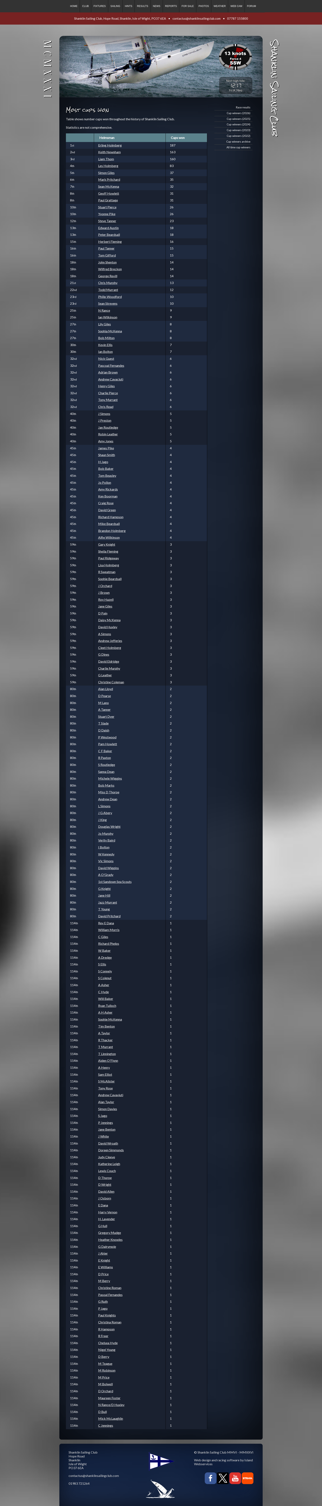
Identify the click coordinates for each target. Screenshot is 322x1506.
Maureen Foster (109, 1398)
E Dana (103, 1205)
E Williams (105, 1267)
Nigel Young (106, 1350)
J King (102, 820)
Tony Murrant (108, 400)
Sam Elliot (105, 1074)
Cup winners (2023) (238, 130)
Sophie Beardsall (110, 579)
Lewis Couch (107, 1171)
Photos (204, 6)
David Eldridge (108, 661)
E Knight (104, 1260)
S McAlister (106, 1081)
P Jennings (105, 1122)
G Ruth (103, 1301)
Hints (128, 6)
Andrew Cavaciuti (110, 379)
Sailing (115, 6)
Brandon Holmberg (112, 531)
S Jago (102, 1116)
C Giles (103, 937)
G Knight (104, 888)
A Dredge (105, 957)
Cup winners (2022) (238, 135)
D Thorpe (105, 1178)
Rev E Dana (106, 923)
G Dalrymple (107, 1246)
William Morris (109, 930)
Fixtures (99, 6)
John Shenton (107, 262)
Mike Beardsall (109, 524)
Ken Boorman (107, 496)
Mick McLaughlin (110, 1418)
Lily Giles (104, 324)
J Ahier (103, 1253)
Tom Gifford (107, 255)
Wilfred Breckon (110, 269)
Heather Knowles (110, 1239)
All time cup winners (238, 147)
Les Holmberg (108, 166)
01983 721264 (79, 1483)
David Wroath (108, 1143)
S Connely (105, 971)
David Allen (106, 1191)
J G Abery (105, 813)
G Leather (105, 675)
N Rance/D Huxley (111, 1405)
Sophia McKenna (110, 331)
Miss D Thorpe (108, 792)
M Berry (104, 1281)
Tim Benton (106, 1026)
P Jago (103, 1308)
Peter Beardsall (109, 234)
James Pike (106, 448)
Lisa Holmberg (108, 565)
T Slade (103, 723)
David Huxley (107, 627)
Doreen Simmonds (111, 1150)
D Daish (103, 730)
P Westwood (107, 737)
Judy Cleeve (106, 1157)
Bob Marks (106, 785)
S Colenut (105, 978)
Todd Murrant (108, 290)
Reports (171, 6)
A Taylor (104, 1033)
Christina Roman (109, 1322)
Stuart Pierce (107, 207)
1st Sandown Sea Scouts (115, 882)
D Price (103, 1274)
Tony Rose (105, 1088)
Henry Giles (106, 386)
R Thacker (105, 1040)
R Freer (103, 1336)
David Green (107, 510)
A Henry (104, 1067)
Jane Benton (106, 1129)
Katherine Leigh (109, 1164)
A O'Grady (105, 875)
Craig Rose (106, 503)
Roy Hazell (106, 599)
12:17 (235, 85)
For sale (188, 6)
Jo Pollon (104, 482)
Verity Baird (106, 840)
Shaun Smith (106, 455)
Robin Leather (108, 434)
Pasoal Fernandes (110, 1295)
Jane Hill (104, 895)
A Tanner (104, 709)
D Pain (102, 613)
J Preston (104, 420)
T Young (104, 909)
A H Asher (105, 1012)
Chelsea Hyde (108, 1343)
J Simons (104, 414)
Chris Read (105, 407)
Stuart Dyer (106, 716)
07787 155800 (237, 18)
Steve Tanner (107, 221)
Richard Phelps (108, 943)
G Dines (103, 654)
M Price (103, 1377)
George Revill (107, 276)
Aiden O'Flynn (108, 1060)
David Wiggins (108, 868)
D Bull (102, 1412)
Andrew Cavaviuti (110, 1095)
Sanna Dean (106, 771)
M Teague (105, 1363)
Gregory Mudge (109, 1233)
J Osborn (104, 1198)
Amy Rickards (108, 489)
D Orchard (105, 1391)
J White (103, 1136)
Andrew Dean (107, 799)
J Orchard (105, 586)
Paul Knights (107, 1315)
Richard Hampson (110, 517)
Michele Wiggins (110, 778)
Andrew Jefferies (110, 641)
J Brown (104, 592)
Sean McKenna (108, 186)
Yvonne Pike (106, 214)
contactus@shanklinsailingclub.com (196, 18)
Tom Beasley (107, 475)
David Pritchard (109, 916)
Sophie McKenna (110, 1019)
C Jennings (105, 1425)
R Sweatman (106, 572)
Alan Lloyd (105, 689)
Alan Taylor (106, 1102)
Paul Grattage (108, 200)
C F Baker (105, 751)
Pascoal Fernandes (111, 365)
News (156, 6)
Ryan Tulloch (107, 1005)
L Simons (104, 806)
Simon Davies (107, 1109)
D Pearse (104, 696)
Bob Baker (106, 468)
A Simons (104, 634)
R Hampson (106, 1329)
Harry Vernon (107, 1212)
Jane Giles (105, 606)
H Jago (103, 462)
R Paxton (104, 758)
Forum (251, 6)
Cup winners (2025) (238, 118)
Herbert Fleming (110, 241)
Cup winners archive (238, 141)
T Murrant (105, 1047)
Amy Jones (105, 441)
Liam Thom (106, 159)
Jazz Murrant (107, 902)
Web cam (236, 6)
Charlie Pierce (108, 393)
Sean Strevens (107, 303)
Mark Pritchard (109, 179)
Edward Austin (108, 228)
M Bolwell (105, 1384)
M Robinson (106, 1370)
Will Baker (105, 999)
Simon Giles (106, 173)
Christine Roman (109, 1288)
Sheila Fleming (108, 551)
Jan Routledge (108, 427)
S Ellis (102, 964)
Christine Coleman (111, 682)
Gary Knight (106, 544)
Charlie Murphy (109, 668)
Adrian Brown (108, 372)
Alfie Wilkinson (109, 537)
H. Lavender (106, 1219)
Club (85, 6)
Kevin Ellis (105, 345)
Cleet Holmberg (109, 648)
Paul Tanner (106, 248)
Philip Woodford (110, 297)
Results (142, 6)
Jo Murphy (105, 833)
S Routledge (106, 765)
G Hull (102, 1226)
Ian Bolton (105, 351)
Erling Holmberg (110, 145)
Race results (243, 107)
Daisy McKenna (109, 620)
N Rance (104, 310)
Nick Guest (106, 358)
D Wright (104, 1184)
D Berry (103, 1356)
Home (73, 6)
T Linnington (107, 1054)
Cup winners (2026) (238, 113)
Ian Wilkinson (107, 317)
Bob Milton (106, 338)
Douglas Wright (109, 826)
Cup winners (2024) (238, 124)
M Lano (103, 703)
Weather (220, 6)
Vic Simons (106, 861)
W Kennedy (106, 854)
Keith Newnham (109, 152)
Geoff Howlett (108, 193)
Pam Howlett (107, 744)
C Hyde (103, 992)
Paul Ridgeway (108, 558)
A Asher (103, 985)
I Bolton (103, 847)
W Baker (104, 950)
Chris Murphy (107, 283)
